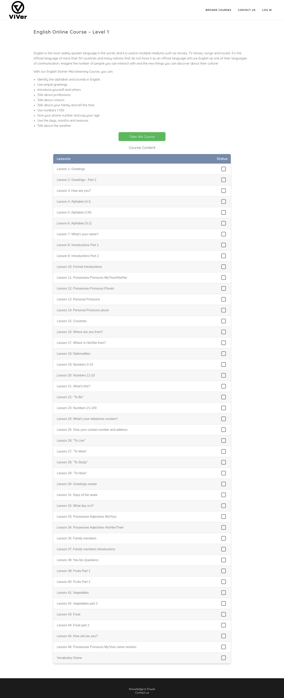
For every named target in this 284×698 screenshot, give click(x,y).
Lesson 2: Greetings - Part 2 (76, 180)
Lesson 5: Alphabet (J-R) (74, 212)
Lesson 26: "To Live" (71, 440)
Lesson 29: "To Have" (72, 473)
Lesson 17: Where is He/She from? (81, 342)
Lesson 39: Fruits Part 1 (73, 571)
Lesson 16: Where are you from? (80, 332)
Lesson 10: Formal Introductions (79, 266)
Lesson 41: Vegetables (73, 592)
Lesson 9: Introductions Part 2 (78, 256)
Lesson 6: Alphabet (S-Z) (74, 223)
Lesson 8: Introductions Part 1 (78, 245)
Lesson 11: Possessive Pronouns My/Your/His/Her (92, 277)
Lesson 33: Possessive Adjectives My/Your (87, 516)
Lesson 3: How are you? (74, 190)
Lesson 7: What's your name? (77, 234)
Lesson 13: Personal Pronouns (78, 299)
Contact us (142, 692)
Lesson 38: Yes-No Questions (77, 560)
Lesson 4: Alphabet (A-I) (74, 201)
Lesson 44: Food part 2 (73, 625)
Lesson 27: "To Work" (72, 451)
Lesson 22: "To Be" (70, 397)
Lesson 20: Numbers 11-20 (76, 375)
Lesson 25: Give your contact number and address (92, 429)
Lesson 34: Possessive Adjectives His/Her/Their (90, 527)
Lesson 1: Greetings (71, 169)
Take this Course (142, 137)
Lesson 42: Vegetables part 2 (77, 603)
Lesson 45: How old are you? (77, 636)
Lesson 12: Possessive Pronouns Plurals (85, 288)
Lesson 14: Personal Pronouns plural (82, 310)
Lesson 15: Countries (72, 321)
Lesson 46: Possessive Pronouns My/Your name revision (96, 647)
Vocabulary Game (69, 657)
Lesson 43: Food (68, 614)
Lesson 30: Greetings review (77, 484)
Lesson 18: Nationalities (73, 353)
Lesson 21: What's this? (73, 386)
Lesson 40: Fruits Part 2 (73, 581)
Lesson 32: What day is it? (75, 505)
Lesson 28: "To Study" (72, 462)
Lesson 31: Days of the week (77, 495)
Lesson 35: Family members (76, 538)
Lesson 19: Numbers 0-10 (75, 364)
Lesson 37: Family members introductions (86, 549)
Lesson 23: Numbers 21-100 (77, 408)
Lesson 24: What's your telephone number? (87, 418)
